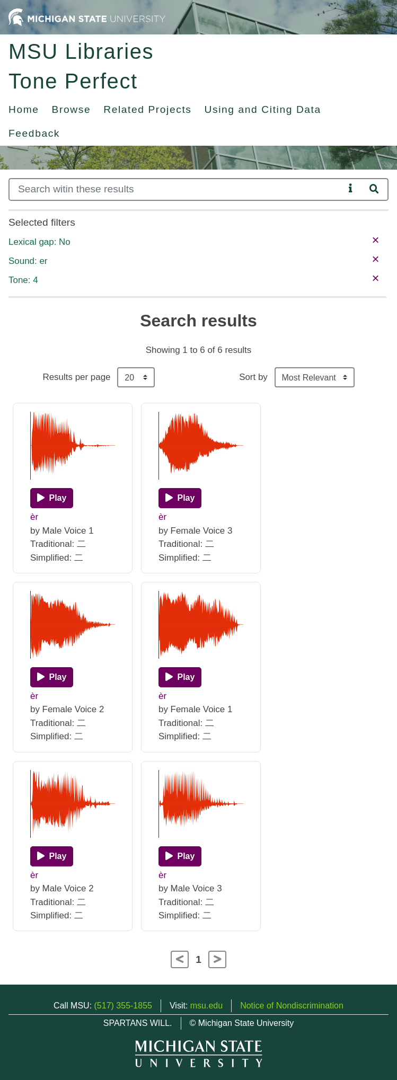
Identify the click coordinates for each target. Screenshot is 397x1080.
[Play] (51, 498)
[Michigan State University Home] (86, 17)
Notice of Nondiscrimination (291, 1005)
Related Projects (147, 109)
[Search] (176, 189)
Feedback (34, 133)
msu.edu (206, 1005)
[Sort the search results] (315, 377)
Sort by (253, 377)
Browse (71, 109)
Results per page (76, 377)
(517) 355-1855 (123, 1005)
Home (23, 109)
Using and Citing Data (263, 109)
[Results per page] (136, 377)
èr (34, 517)
